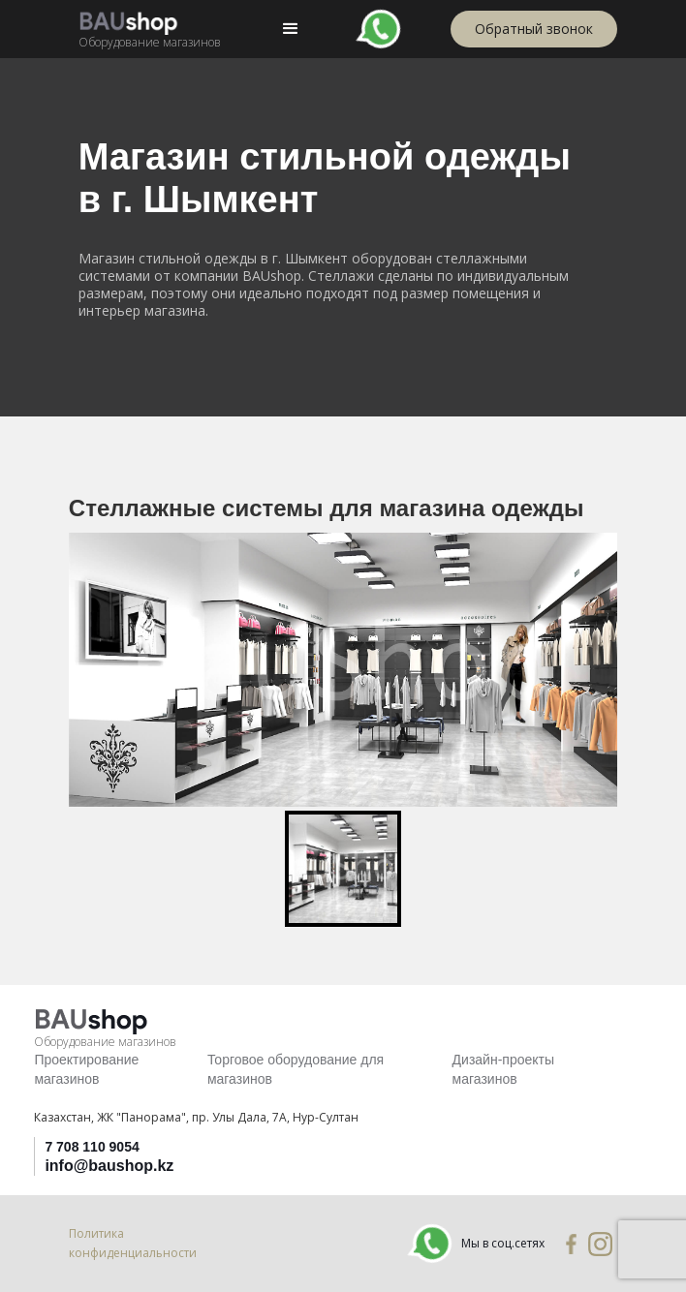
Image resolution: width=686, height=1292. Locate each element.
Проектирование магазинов (86, 1069)
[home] (145, 28)
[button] (291, 29)
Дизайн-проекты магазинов (503, 1069)
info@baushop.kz (109, 1165)
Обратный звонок (534, 28)
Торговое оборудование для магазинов (295, 1069)
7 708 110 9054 (92, 1146)
